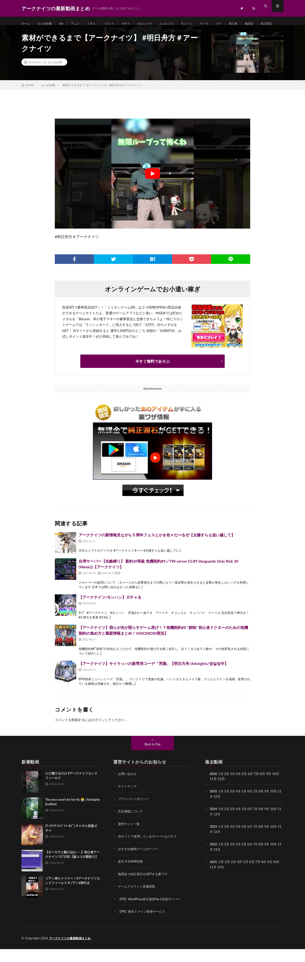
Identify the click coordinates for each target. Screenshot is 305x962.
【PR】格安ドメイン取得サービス (143, 925)
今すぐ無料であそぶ (152, 375)
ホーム (26, 24)
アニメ (80, 24)
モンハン (203, 24)
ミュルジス (180, 24)
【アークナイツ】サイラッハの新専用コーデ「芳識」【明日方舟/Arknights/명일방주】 (153, 678)
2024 (213, 823)
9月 (270, 806)
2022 (213, 858)
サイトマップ (128, 801)
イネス (98, 24)
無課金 (271, 24)
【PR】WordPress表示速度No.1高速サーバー (151, 912)
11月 (213, 811)
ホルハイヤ (156, 24)
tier (65, 24)
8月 (264, 806)
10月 (277, 806)
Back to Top (152, 759)
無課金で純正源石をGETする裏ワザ (144, 887)
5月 (246, 806)
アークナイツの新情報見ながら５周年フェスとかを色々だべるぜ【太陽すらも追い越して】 (157, 549)
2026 (213, 788)
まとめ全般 (47, 24)
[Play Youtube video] (152, 188)
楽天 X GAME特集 (131, 875)
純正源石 (32, 33)
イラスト (116, 24)
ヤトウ (222, 24)
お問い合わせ (128, 788)
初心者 (254, 24)
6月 (252, 806)
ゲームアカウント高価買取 (138, 900)
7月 (258, 806)
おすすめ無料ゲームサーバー (139, 863)
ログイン (98, 734)
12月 (221, 811)
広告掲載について (131, 825)
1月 (221, 788)
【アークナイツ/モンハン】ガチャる (110, 611)
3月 (234, 788)
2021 (213, 875)
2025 (213, 806)
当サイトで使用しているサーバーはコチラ (149, 850)
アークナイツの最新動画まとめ (71, 951)
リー (237, 24)
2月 (227, 788)
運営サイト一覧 (129, 838)
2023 (213, 840)
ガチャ (136, 24)
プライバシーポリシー (134, 813)
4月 (240, 788)
